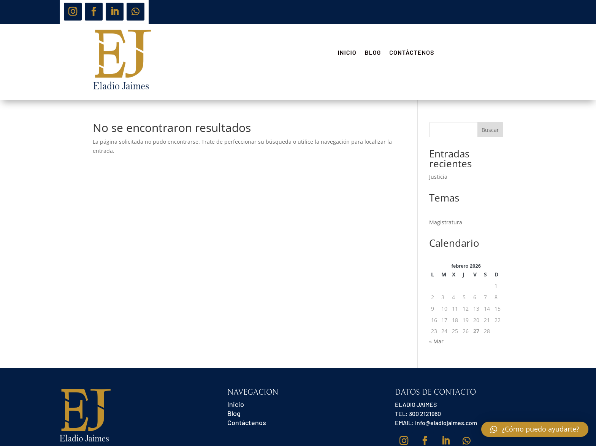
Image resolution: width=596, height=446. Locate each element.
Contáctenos (411, 53)
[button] (534, 429)
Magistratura (445, 222)
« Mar (436, 341)
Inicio (347, 53)
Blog (373, 53)
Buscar (490, 129)
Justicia (438, 176)
